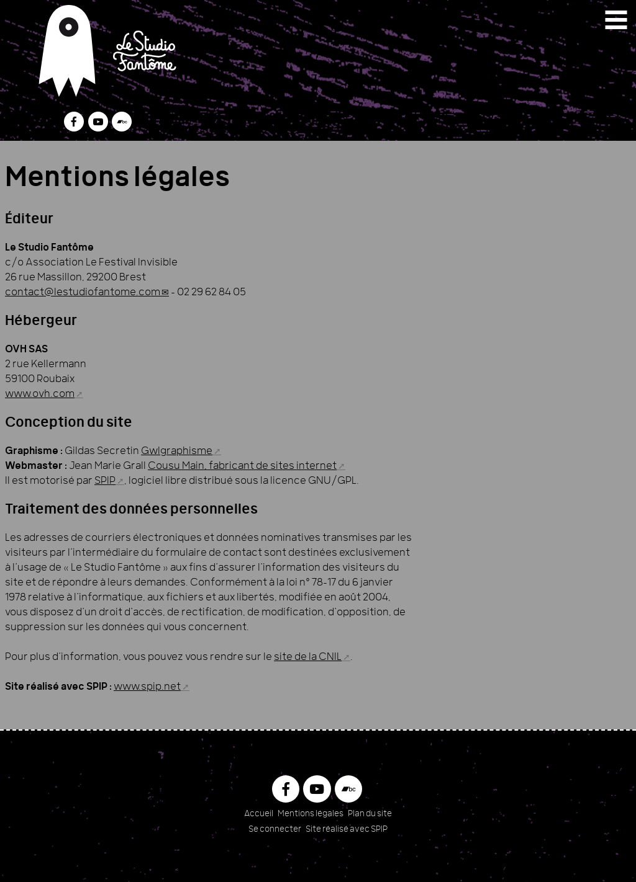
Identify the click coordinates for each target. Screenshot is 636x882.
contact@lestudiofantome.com (82, 293)
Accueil (258, 814)
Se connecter (274, 830)
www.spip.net (147, 687)
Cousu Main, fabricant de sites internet (242, 466)
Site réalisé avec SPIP (347, 830)
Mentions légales (310, 814)
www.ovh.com (40, 394)
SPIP (105, 481)
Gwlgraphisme (176, 452)
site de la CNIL (308, 657)
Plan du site (370, 814)
